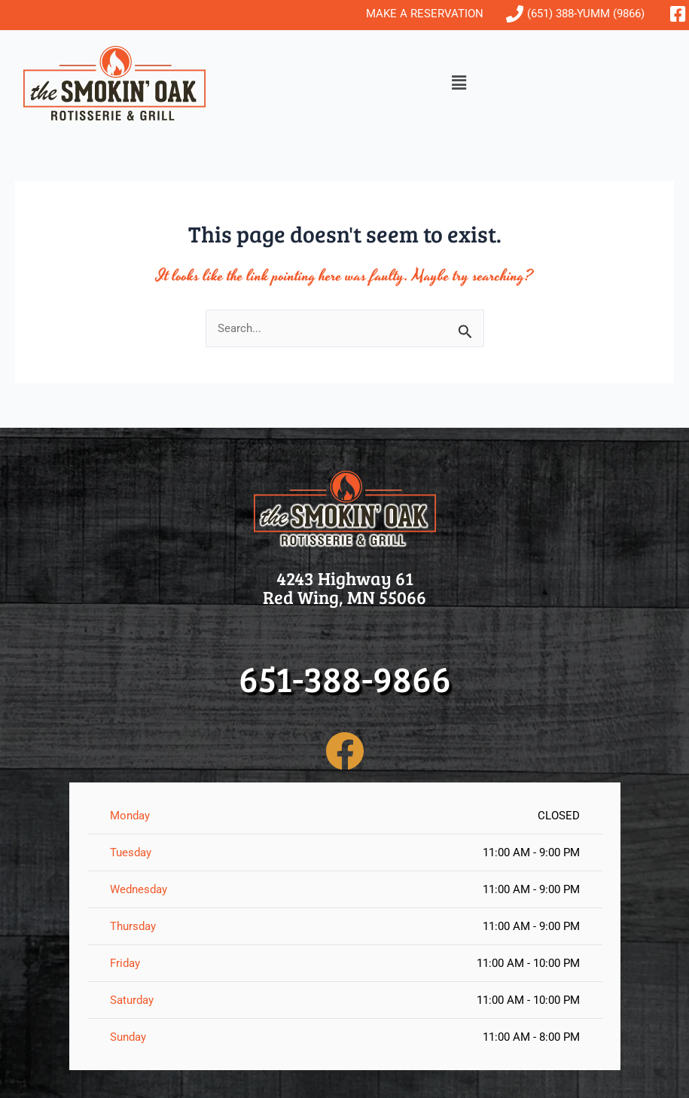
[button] (459, 84)
